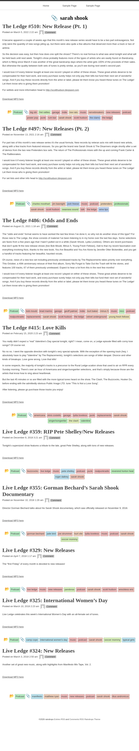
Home (46, 34)
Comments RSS (77, 748)
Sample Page (69, 34)
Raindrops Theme (92, 748)
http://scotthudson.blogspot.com (62, 118)
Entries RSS (59, 748)
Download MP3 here (13, 127)
